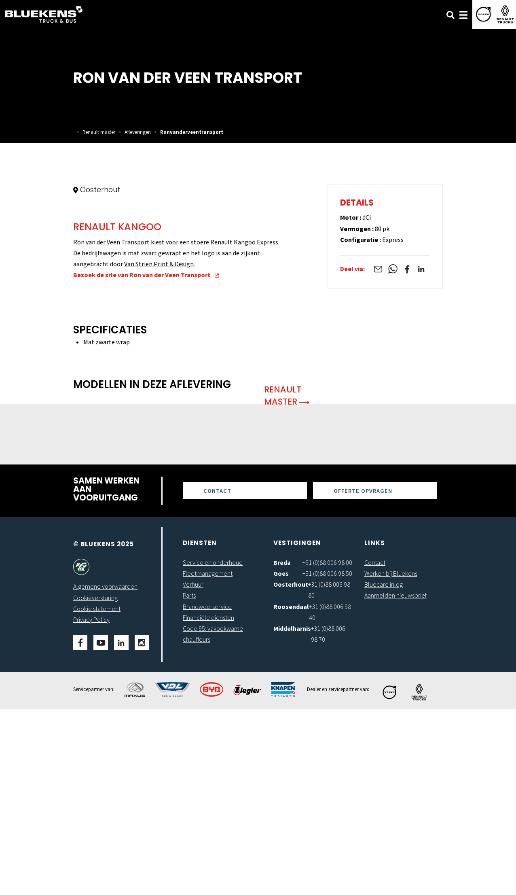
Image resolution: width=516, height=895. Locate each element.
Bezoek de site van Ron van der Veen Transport (146, 461)
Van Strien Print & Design (159, 450)
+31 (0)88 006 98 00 (327, 748)
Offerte (363, 677)
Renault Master (286, 582)
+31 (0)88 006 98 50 (327, 759)
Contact (217, 677)
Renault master (98, 132)
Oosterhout (290, 770)
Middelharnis (292, 814)
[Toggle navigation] (463, 14)
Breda (282, 748)
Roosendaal (291, 793)
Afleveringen (138, 132)
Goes (281, 759)
